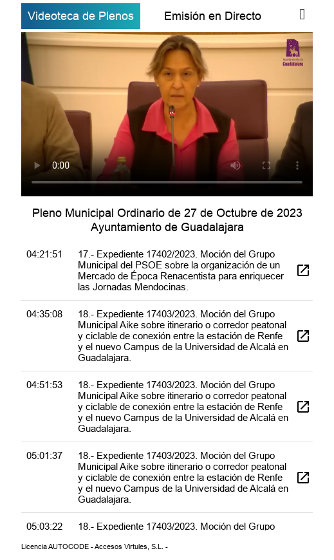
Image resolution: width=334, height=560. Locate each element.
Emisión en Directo (212, 16)
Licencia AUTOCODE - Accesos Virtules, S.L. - (94, 546)
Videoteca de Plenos (81, 16)
